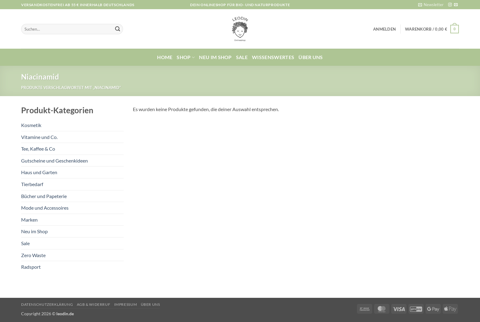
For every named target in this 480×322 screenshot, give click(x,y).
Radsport (31, 267)
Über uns (310, 57)
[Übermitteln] (117, 29)
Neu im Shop (215, 57)
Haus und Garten (39, 172)
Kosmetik (31, 125)
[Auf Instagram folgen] (450, 5)
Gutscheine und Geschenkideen (54, 160)
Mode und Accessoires (45, 208)
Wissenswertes (273, 57)
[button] (431, 4)
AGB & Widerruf (94, 304)
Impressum (125, 304)
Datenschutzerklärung (47, 304)
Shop (186, 57)
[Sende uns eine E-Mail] (456, 5)
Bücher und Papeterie (44, 196)
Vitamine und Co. (39, 137)
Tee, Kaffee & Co (38, 149)
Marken (29, 220)
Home (164, 57)
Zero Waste (33, 255)
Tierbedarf (32, 184)
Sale (242, 57)
